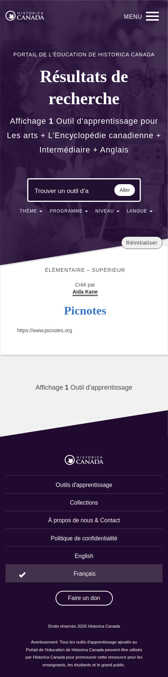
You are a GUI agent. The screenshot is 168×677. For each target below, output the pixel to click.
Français (85, 574)
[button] (31, 212)
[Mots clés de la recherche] (61, 191)
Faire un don (84, 598)
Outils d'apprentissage (84, 485)
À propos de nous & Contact (84, 520)
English (84, 556)
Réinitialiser (141, 243)
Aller (124, 190)
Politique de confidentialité (84, 538)
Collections (84, 502)
